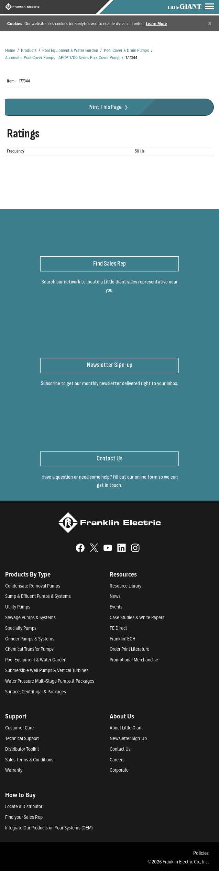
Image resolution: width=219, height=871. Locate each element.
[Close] (210, 23)
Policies (201, 853)
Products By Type (28, 574)
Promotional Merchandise (134, 659)
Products (28, 50)
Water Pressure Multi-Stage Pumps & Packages (49, 680)
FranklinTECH (122, 638)
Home (10, 50)
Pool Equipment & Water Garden (70, 50)
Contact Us (120, 748)
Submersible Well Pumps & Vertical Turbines (46, 670)
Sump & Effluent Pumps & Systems (38, 596)
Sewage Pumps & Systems (30, 617)
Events (116, 606)
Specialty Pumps (20, 628)
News (115, 596)
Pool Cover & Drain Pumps (126, 50)
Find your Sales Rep (24, 816)
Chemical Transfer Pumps (29, 648)
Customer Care (19, 727)
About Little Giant (126, 727)
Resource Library (125, 585)
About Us (122, 716)
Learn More (156, 23)
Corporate (119, 769)
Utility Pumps (17, 606)
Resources (123, 574)
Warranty (13, 769)
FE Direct (118, 628)
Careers (117, 759)
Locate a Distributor (23, 806)
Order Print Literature (129, 648)
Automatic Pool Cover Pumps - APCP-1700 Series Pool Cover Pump (62, 57)
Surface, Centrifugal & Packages (35, 691)
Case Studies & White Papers (137, 617)
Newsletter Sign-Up (128, 738)
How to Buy (20, 795)
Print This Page (109, 107)
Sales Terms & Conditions (29, 759)
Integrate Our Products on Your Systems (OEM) (48, 827)
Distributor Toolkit (22, 748)
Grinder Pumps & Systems (29, 638)
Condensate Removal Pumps (32, 585)
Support (15, 716)
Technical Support (22, 738)
